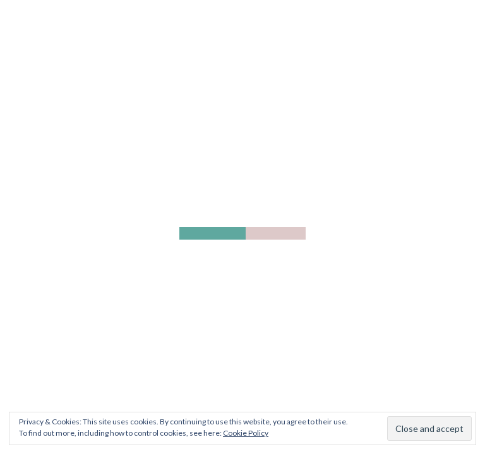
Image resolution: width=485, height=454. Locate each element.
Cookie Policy (245, 433)
